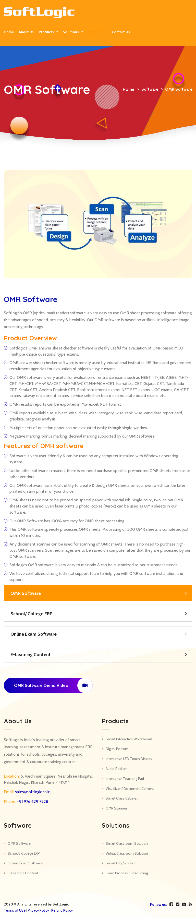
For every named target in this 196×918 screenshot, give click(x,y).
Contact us (121, 32)
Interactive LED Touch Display (129, 758)
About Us (26, 32)
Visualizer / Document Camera (130, 788)
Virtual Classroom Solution (127, 853)
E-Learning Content (30, 654)
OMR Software (25, 593)
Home (9, 32)
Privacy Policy (38, 910)
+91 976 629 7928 (32, 801)
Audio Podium (117, 768)
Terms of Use (15, 910)
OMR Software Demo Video (53, 685)
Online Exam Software (33, 634)
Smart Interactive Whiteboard (129, 739)
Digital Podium (117, 748)
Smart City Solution (121, 863)
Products (46, 32)
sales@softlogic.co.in (32, 791)
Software (95, 32)
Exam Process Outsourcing (127, 873)
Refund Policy (62, 910)
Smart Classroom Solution (127, 843)
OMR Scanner (116, 808)
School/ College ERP (31, 614)
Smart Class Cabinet (122, 798)
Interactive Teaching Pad (125, 778)
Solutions (71, 32)
